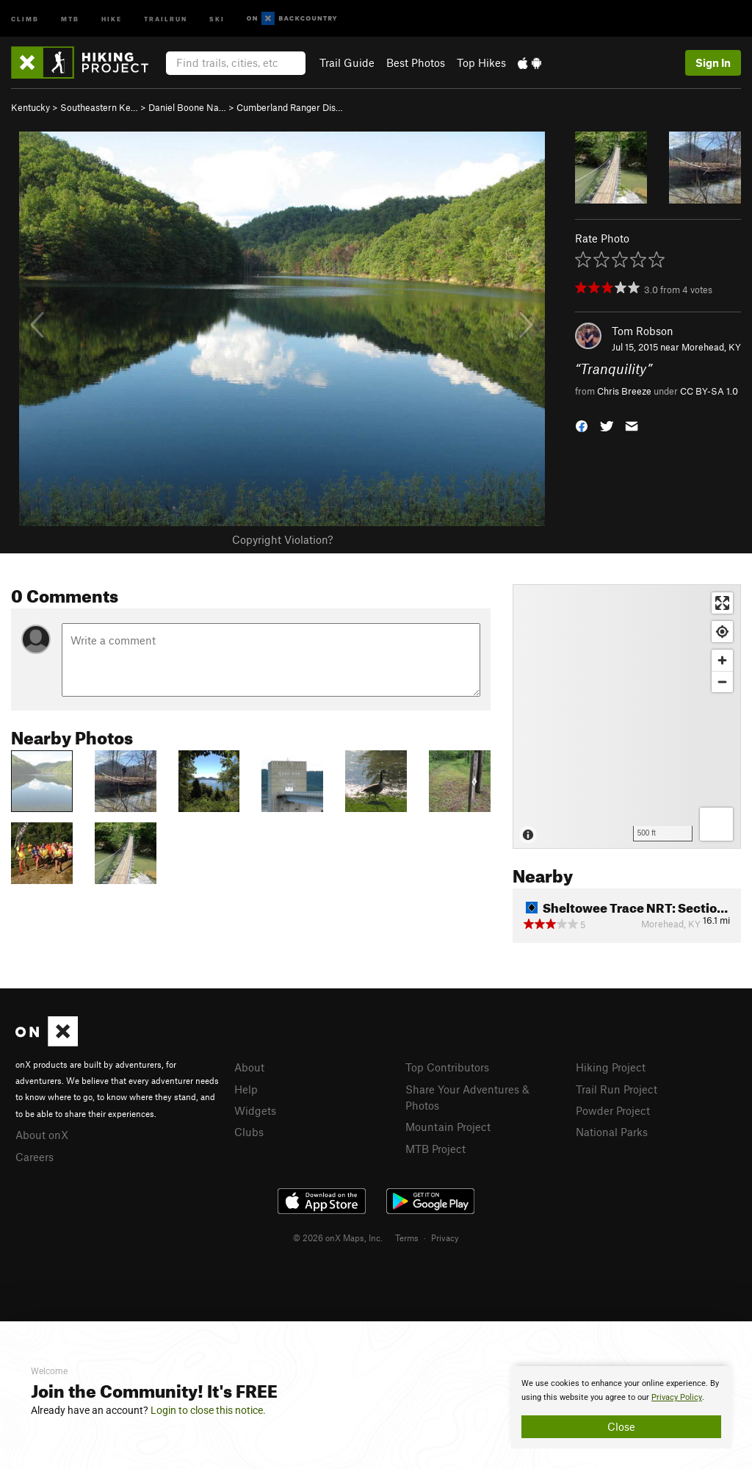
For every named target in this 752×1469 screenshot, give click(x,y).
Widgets (255, 1110)
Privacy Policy (676, 1397)
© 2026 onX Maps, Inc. (338, 1237)
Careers (34, 1156)
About (249, 1067)
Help (246, 1089)
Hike (111, 18)
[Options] (716, 824)
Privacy (445, 1237)
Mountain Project (448, 1126)
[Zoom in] (722, 660)
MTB (70, 18)
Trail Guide (347, 62)
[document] (621, 1407)
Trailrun (165, 18)
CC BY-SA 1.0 (709, 391)
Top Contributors (447, 1067)
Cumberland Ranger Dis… (289, 107)
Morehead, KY (711, 347)
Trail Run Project (616, 1089)
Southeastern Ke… (99, 107)
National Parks (612, 1131)
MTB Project (435, 1148)
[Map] (626, 716)
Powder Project (613, 1110)
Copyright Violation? (282, 539)
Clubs (249, 1131)
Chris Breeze (624, 391)
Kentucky (30, 107)
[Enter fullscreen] (722, 603)
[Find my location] (722, 631)
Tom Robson (642, 330)
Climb (25, 18)
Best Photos (415, 62)
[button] (581, 424)
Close (621, 1426)
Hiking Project (611, 1067)
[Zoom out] (722, 681)
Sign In (713, 62)
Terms (407, 1237)
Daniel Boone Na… (187, 107)
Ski (217, 18)
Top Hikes (481, 62)
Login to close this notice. (208, 1410)
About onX (41, 1134)
